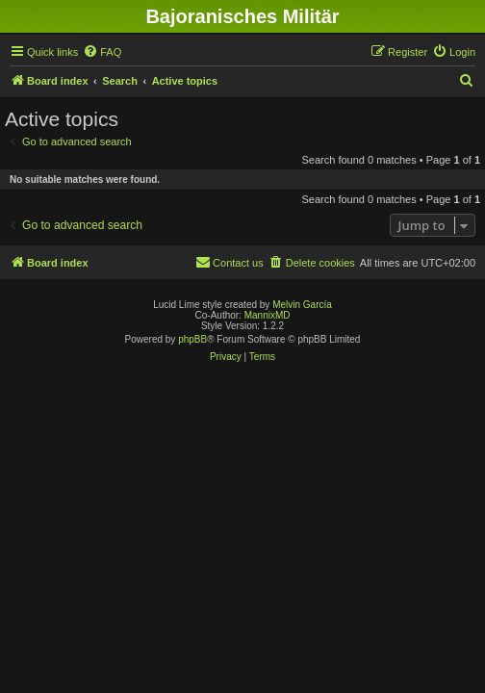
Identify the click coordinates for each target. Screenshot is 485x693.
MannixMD (267, 315)
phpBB (192, 339)
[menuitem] (102, 52)
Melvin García (302, 304)
